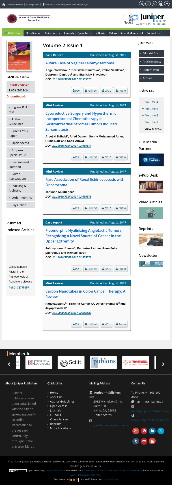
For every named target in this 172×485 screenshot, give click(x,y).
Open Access (84, 33)
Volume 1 (151, 122)
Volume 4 (151, 102)
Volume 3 (151, 109)
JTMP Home (13, 33)
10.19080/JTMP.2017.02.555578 (71, 196)
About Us (56, 397)
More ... (30, 446)
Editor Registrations (17, 176)
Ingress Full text (18, 109)
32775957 (23, 291)
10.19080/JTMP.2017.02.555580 (71, 312)
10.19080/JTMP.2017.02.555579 (71, 257)
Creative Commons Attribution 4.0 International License (113, 470)
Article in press (152, 61)
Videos (113, 33)
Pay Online (19, 205)
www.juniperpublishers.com (150, 420)
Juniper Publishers (15, 4)
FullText (91, 91)
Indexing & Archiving (17, 188)
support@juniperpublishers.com (111, 425)
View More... (153, 129)
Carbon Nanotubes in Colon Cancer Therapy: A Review (85, 294)
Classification (33, 33)
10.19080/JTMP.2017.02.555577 (71, 145)
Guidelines (53, 33)
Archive (147, 78)
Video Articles (59, 419)
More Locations (60, 428)
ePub (106, 91)
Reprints (55, 424)
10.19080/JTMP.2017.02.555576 (71, 79)
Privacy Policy (111, 479)
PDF (76, 91)
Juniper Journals (32, 4)
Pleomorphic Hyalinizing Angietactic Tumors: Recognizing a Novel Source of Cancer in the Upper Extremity (84, 236)
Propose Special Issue (17, 152)
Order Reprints (22, 198)
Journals (69, 33)
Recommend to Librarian (20, 164)
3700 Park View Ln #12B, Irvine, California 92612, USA (66, 4)
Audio (121, 91)
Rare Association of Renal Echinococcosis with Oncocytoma (84, 182)
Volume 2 (151, 115)
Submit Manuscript (131, 33)
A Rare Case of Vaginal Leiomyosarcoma (79, 63)
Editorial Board (152, 53)
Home (54, 392)
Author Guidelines (16, 121)
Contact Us (153, 33)
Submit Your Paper (18, 133)
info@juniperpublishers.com (150, 411)
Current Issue (151, 70)
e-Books (100, 33)
